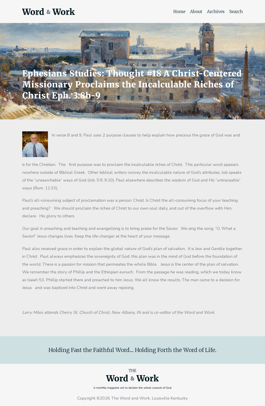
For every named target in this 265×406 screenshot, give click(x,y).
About (196, 11)
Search (236, 11)
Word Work (48, 12)
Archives (216, 11)
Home (179, 11)
